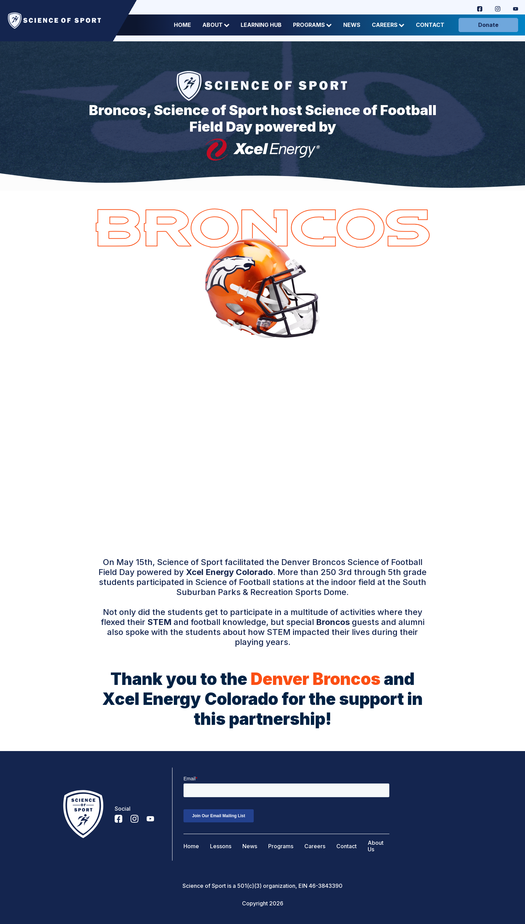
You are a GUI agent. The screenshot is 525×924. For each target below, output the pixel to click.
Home (182, 25)
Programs (312, 25)
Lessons (220, 846)
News (351, 25)
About (216, 25)
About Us (376, 846)
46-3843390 (326, 886)
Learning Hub (261, 25)
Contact (430, 25)
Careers (388, 25)
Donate (488, 24)
